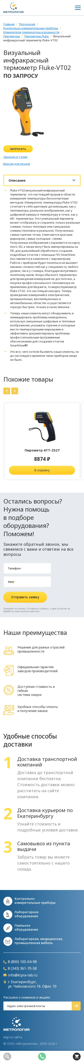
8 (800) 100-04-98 (20, 961)
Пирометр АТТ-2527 (42, 450)
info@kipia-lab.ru (20, 975)
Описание (17, 180)
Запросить (18, 149)
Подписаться (76, 1005)
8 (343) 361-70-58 (20, 968)
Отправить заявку (25, 597)
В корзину (42, 470)
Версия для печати (16, 164)
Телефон (15, 568)
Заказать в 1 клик (15, 157)
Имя (11, 582)
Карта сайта (12, 1037)
